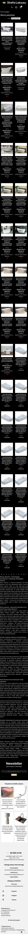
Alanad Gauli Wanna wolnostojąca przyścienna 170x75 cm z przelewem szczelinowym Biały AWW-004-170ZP (21, 201)
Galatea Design (7, 47)
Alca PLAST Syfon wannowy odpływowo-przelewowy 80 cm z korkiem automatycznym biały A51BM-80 (20, 803)
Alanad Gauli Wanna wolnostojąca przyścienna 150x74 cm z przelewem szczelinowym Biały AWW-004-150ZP (21, 161)
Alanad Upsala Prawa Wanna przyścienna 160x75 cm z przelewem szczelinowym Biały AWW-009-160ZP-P (20, 322)
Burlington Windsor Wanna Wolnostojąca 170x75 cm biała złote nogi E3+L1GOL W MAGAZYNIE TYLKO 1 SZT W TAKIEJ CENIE (7, 161)
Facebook (9, 891)
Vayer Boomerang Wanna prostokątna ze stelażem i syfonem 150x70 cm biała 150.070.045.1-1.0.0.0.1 (21, 558)
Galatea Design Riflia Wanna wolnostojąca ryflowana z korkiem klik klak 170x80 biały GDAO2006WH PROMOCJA (21, 41)
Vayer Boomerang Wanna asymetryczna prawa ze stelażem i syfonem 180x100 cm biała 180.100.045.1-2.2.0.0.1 (7, 492)
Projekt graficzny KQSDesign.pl (8, 929)
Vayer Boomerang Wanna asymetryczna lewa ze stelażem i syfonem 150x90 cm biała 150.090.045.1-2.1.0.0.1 (21, 362)
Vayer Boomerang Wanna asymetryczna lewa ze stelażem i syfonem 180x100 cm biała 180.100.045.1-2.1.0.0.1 (7, 429)
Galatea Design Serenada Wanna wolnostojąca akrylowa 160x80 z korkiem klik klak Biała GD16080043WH (21, 81)
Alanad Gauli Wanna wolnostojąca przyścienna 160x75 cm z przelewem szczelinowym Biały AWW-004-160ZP (7, 201)
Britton (21, 124)
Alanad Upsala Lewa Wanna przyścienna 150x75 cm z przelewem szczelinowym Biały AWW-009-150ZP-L (7, 281)
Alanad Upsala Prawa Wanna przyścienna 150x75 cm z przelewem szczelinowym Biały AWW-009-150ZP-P (6, 322)
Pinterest (9, 900)
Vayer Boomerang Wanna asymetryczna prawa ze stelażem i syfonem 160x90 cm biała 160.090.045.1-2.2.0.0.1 (7, 461)
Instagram (9, 895)
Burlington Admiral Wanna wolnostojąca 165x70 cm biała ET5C (7, 360)
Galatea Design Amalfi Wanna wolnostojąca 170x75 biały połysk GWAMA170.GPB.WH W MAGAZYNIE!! (7, 80)
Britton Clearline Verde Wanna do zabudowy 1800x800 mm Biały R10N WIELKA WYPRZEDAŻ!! (21, 119)
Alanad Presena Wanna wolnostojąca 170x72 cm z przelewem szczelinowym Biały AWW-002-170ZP (21, 241)
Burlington (7, 167)
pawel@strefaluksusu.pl (17, 870)
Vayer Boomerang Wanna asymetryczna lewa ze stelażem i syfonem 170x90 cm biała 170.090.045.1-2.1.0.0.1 (21, 398)
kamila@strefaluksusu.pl (18, 874)
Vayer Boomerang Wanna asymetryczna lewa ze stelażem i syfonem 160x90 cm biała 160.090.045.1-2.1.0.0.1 (7, 398)
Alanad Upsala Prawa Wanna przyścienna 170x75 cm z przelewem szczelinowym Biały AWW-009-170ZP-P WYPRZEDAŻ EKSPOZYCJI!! (6, 121)
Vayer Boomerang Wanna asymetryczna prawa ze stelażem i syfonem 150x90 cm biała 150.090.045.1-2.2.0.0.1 (21, 429)
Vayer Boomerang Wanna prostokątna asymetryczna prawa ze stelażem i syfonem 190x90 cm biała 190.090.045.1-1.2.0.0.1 (7, 559)
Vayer (21, 368)
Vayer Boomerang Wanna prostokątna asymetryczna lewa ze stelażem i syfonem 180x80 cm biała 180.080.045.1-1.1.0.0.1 (21, 493)
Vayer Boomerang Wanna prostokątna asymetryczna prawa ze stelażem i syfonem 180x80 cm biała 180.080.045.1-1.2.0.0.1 (21, 526)
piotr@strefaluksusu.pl (18, 886)
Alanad (7, 129)
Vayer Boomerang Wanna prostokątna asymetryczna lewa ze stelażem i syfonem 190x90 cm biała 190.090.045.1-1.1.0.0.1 (7, 526)
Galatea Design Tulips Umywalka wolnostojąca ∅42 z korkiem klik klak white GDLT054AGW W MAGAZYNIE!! (7, 830)
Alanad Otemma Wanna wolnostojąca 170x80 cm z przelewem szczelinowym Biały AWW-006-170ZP (7, 241)
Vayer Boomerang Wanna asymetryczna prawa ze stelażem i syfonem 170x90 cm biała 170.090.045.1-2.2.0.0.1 (21, 461)
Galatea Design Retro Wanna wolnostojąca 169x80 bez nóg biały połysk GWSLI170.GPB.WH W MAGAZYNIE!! (6, 41)
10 (23, 574)
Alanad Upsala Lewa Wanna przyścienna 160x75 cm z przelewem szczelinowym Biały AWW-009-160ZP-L (21, 281)
